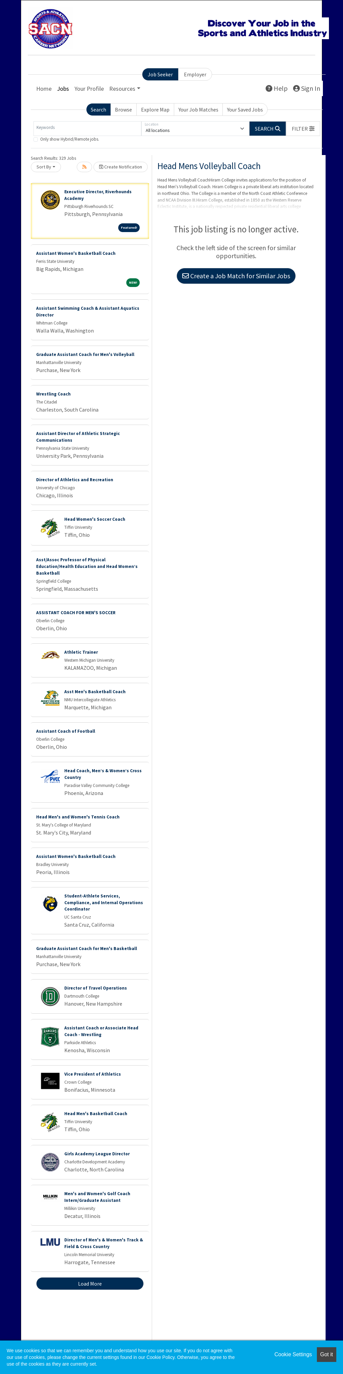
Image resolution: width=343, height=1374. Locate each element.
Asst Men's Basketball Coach (95, 692)
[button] (303, 128)
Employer (195, 74)
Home (44, 88)
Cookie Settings (293, 1354)
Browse (123, 109)
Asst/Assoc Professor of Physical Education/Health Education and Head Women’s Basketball (87, 566)
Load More (90, 1283)
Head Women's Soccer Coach (94, 519)
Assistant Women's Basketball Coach (76, 253)
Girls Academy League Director (97, 1154)
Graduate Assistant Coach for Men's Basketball (86, 948)
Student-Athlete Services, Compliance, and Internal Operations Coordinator (103, 902)
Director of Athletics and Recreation (74, 480)
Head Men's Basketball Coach (95, 1113)
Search (98, 109)
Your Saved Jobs (245, 109)
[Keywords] (87, 128)
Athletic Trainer (81, 652)
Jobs (63, 88)
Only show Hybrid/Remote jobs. (69, 139)
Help (277, 88)
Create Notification (120, 167)
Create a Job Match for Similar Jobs (236, 276)
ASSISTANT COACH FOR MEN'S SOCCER (76, 613)
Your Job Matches (198, 109)
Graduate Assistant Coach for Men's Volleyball (85, 354)
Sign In (306, 88)
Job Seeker (160, 74)
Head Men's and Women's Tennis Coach (78, 817)
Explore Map (155, 109)
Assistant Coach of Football (65, 731)
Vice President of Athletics (92, 1074)
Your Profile (89, 88)
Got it (326, 1354)
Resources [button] (122, 88)
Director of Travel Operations (95, 988)
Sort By (44, 167)
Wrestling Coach (53, 394)
